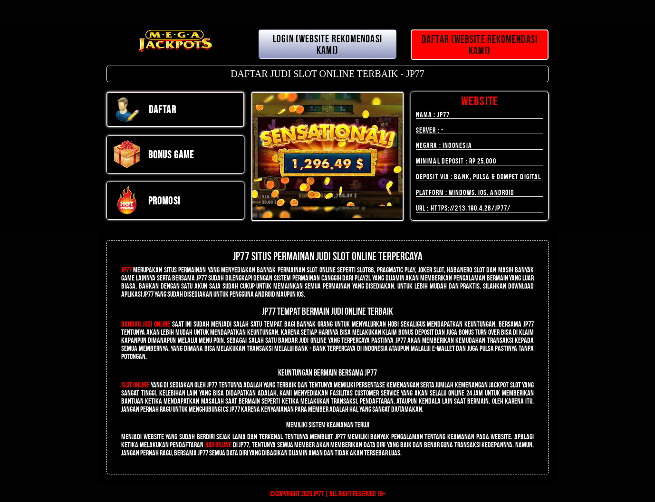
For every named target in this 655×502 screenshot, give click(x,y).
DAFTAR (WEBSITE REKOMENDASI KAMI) (480, 44)
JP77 (126, 270)
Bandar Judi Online (145, 324)
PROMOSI (146, 200)
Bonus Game (153, 154)
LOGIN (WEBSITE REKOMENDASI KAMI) (327, 44)
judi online (218, 445)
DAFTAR (144, 109)
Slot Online (135, 385)
